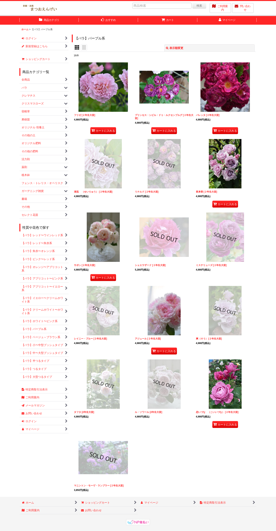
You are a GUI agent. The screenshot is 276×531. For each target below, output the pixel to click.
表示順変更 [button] (174, 48)
